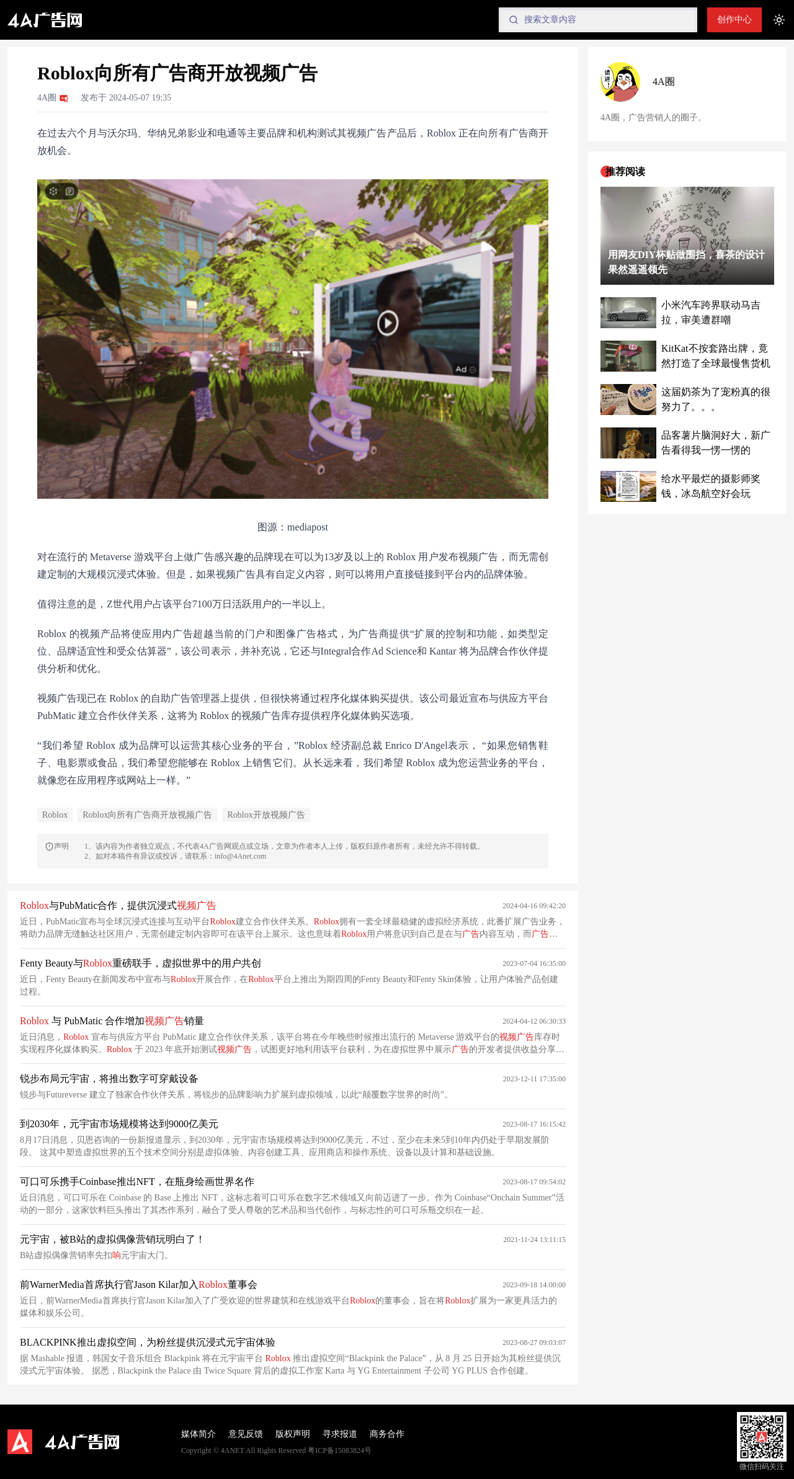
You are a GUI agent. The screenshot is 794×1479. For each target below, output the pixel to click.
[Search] (598, 19)
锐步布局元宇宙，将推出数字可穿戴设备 (109, 1078)
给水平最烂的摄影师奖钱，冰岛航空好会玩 (711, 486)
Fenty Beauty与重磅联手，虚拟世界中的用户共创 (140, 963)
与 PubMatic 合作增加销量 (112, 1021)
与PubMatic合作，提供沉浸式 (118, 905)
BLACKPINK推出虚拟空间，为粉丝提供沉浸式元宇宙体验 (147, 1342)
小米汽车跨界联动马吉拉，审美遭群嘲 (711, 312)
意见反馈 (245, 1434)
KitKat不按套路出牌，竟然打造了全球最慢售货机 (715, 356)
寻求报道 (340, 1434)
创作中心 (734, 19)
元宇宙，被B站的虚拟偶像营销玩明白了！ (112, 1239)
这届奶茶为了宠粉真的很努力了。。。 (715, 399)
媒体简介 (198, 1434)
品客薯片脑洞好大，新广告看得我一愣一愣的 (715, 442)
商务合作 (387, 1434)
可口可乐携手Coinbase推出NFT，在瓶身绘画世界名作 (137, 1181)
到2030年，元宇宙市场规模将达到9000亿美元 (119, 1124)
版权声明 (292, 1434)
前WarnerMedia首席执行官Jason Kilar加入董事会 (138, 1284)
